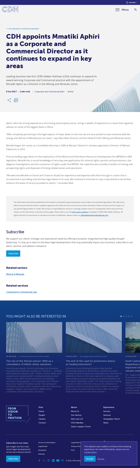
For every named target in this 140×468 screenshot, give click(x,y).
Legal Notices (76, 443)
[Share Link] (9, 100)
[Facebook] (39, 460)
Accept (89, 458)
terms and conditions (80, 212)
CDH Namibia (77, 423)
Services (107, 415)
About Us (75, 411)
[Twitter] (44, 460)
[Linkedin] (53, 460)
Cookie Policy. (90, 452)
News (105, 423)
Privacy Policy (76, 446)
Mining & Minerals (15, 274)
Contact (42, 423)
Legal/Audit (42, 446)
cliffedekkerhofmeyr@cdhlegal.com (94, 215)
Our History (76, 415)
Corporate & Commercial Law (21, 292)
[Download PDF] (16, 100)
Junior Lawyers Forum (81, 426)
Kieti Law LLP (77, 419)
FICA (73, 450)
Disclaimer (42, 450)
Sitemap (41, 454)
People (42, 415)
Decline (100, 459)
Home (41, 411)
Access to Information (46, 443)
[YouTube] (58, 460)
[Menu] (122, 9)
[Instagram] (48, 460)
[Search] (135, 9)
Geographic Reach (111, 419)
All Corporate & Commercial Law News (24, 29)
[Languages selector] (131, 2)
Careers (42, 419)
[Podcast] (62, 460)
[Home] (10, 9)
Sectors (106, 411)
